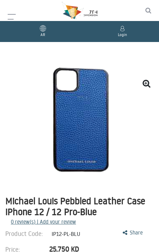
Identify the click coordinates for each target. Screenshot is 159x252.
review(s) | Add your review (43, 221)
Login (122, 34)
